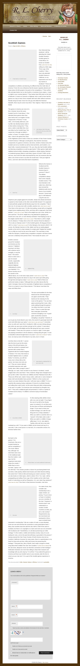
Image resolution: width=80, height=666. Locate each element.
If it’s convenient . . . (63, 106)
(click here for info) (13, 482)
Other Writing (34, 26)
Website (14, 623)
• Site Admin (45, 662)
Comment (14, 582)
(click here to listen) (41, 334)
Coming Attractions (63, 92)
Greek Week (61, 81)
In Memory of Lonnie (60, 26)
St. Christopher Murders (64, 87)
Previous (44, 36)
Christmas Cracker (63, 78)
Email (14, 615)
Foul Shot (60, 83)
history (29, 562)
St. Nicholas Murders (63, 85)
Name (14, 606)
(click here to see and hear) (36, 322)
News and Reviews (46, 26)
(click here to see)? (29, 218)
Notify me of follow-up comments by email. (22, 646)
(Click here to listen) (44, 545)
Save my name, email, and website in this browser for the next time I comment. (31, 628)
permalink (46, 562)
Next (50, 36)
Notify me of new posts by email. (19, 649)
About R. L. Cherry (15, 26)
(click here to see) (46, 206)
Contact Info (13, 30)
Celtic (21, 562)
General (25, 562)
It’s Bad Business (62, 79)
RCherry (23, 46)
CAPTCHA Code (14, 643)
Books (25, 26)
